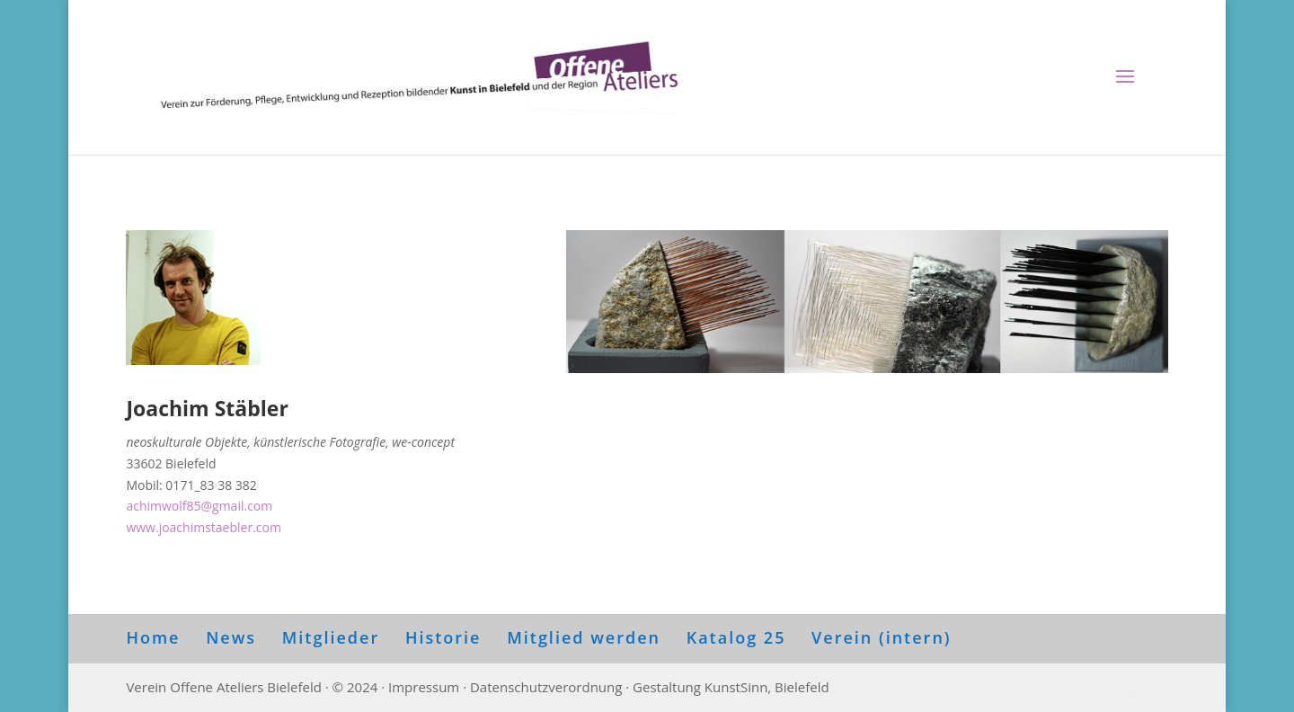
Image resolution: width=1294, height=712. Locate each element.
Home (153, 637)
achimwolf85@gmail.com (199, 505)
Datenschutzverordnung (546, 687)
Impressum (423, 687)
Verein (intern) (881, 637)
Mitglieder (330, 637)
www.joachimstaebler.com (203, 527)
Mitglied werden (583, 637)
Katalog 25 (736, 637)
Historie (443, 637)
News (231, 637)
